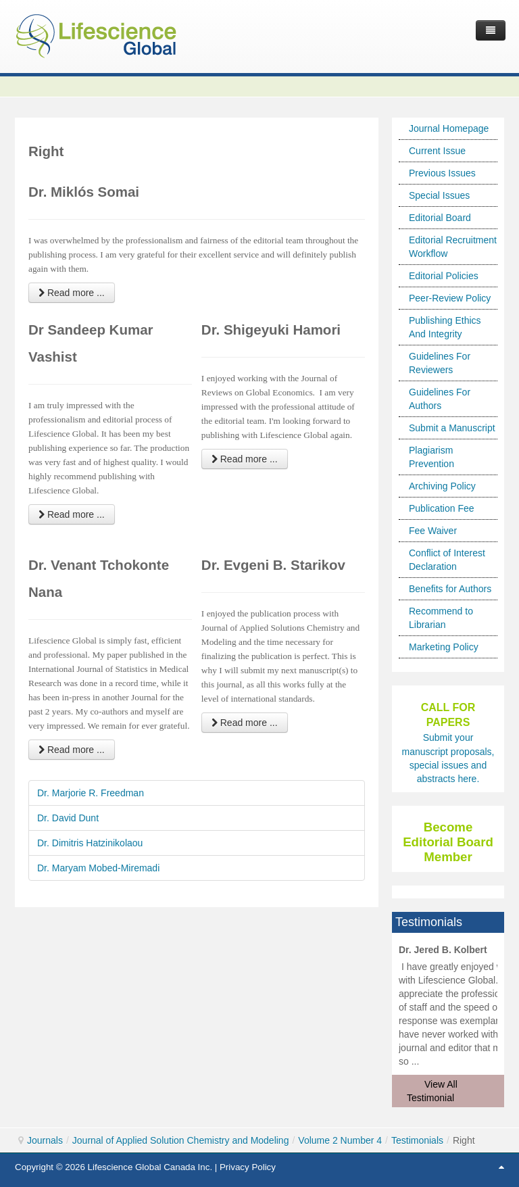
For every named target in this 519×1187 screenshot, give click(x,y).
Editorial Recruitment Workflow (453, 247)
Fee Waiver (433, 530)
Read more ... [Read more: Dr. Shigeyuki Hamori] (245, 459)
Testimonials (417, 1140)
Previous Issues (442, 173)
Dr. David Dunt (68, 818)
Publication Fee (441, 508)
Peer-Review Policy (450, 298)
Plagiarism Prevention (431, 457)
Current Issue (437, 150)
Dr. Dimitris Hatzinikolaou (90, 843)
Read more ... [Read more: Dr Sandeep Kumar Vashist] (72, 514)
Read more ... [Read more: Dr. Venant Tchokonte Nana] (72, 749)
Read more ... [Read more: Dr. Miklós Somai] (72, 292)
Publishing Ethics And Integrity (445, 327)
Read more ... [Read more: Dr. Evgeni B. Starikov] (245, 722)
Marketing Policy (443, 646)
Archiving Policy (442, 486)
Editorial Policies (443, 275)
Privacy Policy (248, 1167)
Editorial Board (440, 217)
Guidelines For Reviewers (439, 363)
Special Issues (439, 195)
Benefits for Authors (450, 588)
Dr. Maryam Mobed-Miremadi (98, 868)
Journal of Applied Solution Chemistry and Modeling (180, 1140)
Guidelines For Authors (439, 399)
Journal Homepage (449, 128)
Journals (45, 1140)
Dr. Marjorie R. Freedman (90, 793)
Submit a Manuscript (452, 427)
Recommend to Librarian (441, 618)
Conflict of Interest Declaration (447, 560)
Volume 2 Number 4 (340, 1140)
